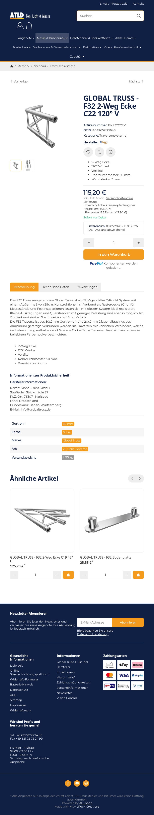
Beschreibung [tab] (24, 287)
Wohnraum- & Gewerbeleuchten (57, 47)
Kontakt (138, 3)
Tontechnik (22, 47)
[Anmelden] (20, 25)
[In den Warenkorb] (113, 254)
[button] (15, 165)
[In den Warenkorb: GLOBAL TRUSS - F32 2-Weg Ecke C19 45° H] (68, 575)
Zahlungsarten (115, 656)
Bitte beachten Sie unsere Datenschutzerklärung (95, 632)
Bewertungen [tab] (87, 287)
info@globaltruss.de (36, 409)
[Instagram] (86, 783)
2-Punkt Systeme (75, 449)
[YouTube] (77, 783)
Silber (67, 432)
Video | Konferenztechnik (122, 47)
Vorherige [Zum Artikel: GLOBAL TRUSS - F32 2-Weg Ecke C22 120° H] (19, 81)
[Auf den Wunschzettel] (88, 152)
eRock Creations (88, 806)
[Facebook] (68, 783)
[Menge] (114, 242)
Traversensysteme (112, 135)
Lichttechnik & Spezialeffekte (91, 38)
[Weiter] (140, 478)
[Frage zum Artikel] (111, 152)
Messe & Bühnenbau (52, 38)
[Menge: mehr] (138, 242)
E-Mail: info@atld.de (113, 3)
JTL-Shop (85, 803)
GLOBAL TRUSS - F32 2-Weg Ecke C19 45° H (41, 559)
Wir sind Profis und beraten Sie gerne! (25, 723)
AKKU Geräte (125, 38)
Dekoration (92, 47)
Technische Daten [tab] (56, 287)
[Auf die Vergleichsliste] (99, 152)
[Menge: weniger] (88, 242)
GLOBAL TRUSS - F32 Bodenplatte (105, 557)
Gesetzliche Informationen (22, 657)
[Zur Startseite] (30, 16)
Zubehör (77, 56)
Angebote (26, 38)
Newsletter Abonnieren (29, 613)
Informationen (68, 656)
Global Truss (71, 440)
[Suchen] (110, 15)
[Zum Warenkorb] (29, 25)
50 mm (68, 423)
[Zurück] (132, 478)
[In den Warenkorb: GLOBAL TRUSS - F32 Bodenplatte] (138, 575)
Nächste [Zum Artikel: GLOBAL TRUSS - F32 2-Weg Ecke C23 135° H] (136, 81)
